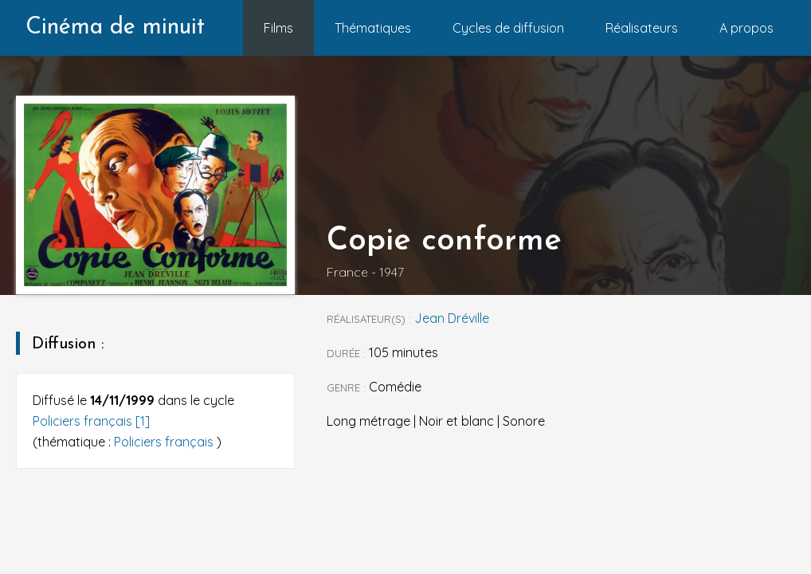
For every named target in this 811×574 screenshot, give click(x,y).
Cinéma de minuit (115, 27)
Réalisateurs (641, 28)
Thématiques (373, 28)
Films (278, 28)
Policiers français (165, 442)
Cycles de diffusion (508, 28)
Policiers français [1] (91, 421)
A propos (746, 28)
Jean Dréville (451, 318)
